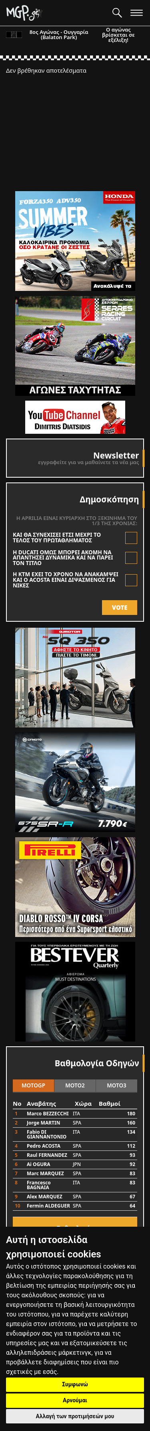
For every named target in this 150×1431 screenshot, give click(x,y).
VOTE (120, 607)
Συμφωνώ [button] (75, 1384)
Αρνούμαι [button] (75, 1400)
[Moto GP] (56, 13)
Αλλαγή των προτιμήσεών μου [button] (75, 1416)
